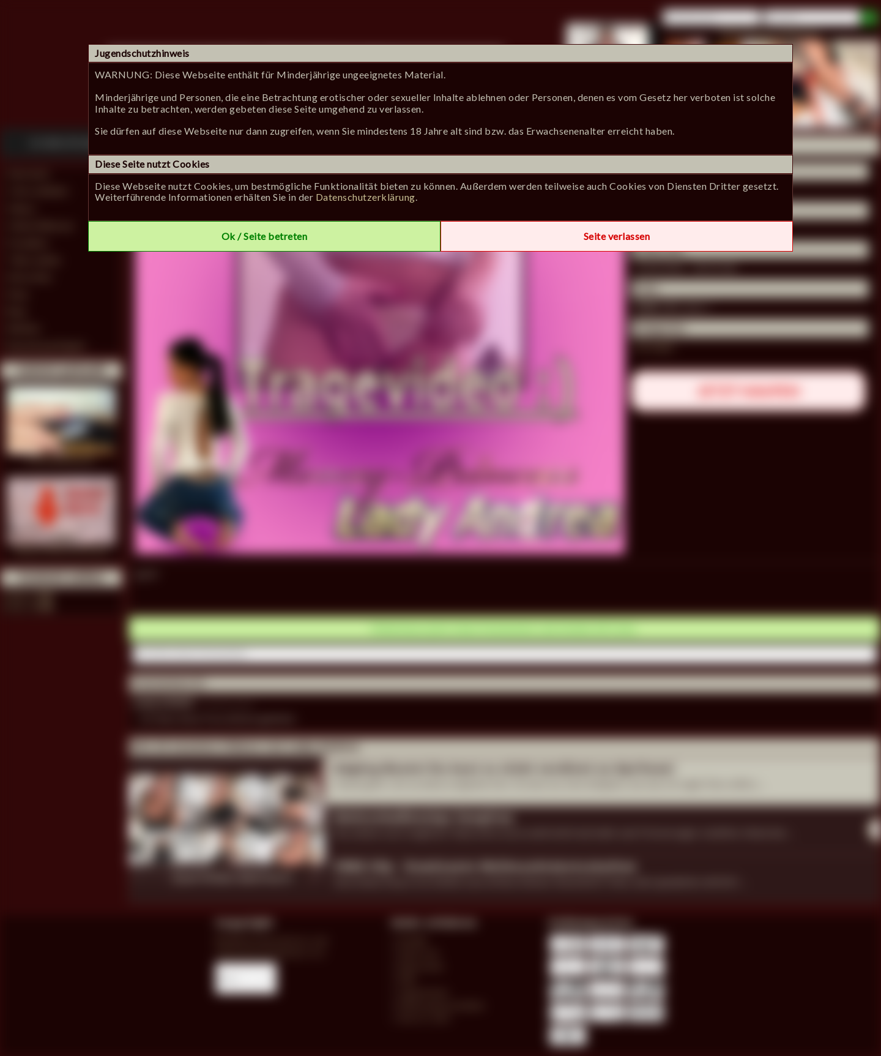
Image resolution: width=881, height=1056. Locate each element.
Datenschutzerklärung (365, 197)
